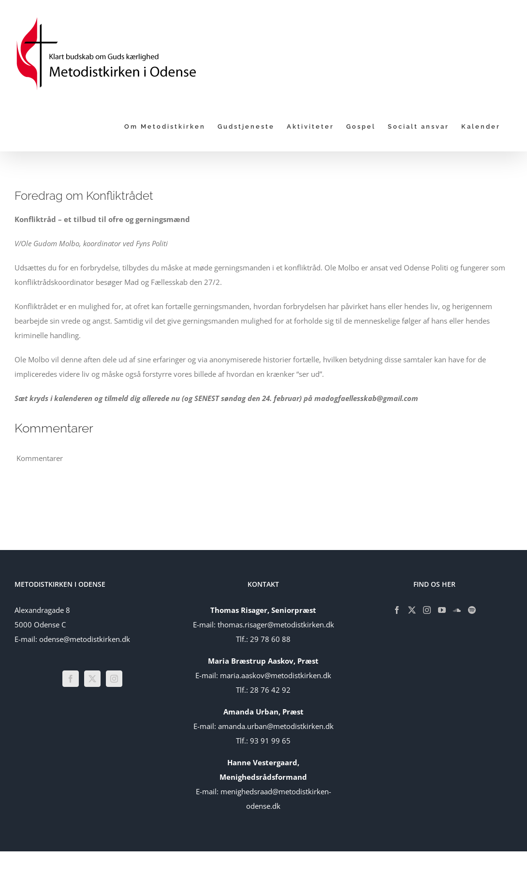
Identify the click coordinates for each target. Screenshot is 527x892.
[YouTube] (442, 610)
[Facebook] (70, 678)
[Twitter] (92, 678)
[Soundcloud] (457, 610)
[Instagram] (114, 678)
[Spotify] (472, 610)
